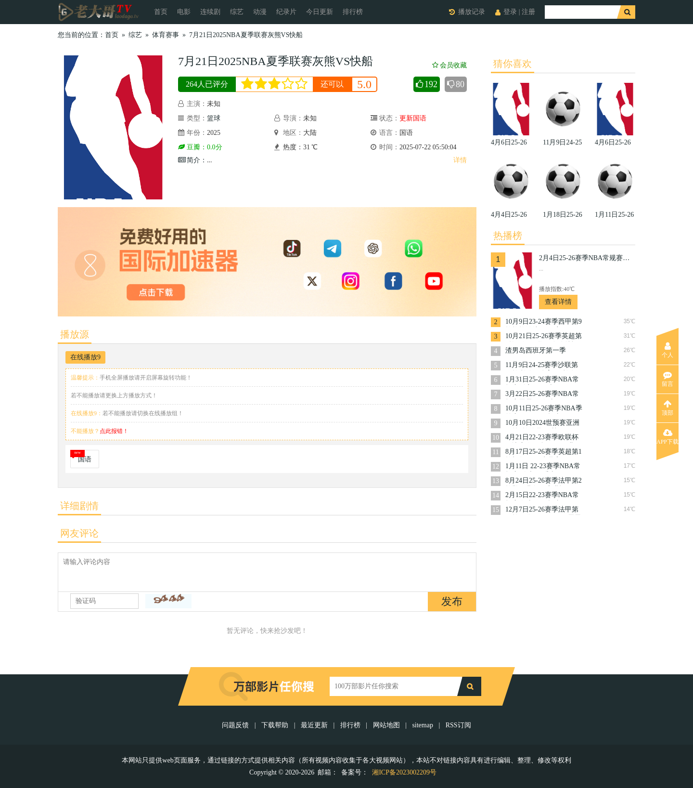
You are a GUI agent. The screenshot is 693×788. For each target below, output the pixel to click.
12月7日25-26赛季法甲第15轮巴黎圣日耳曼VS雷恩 (543, 510)
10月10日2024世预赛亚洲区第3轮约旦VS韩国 (542, 423)
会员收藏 (449, 65)
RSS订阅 (458, 725)
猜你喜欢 (512, 63)
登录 (510, 11)
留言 (667, 379)
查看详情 (558, 301)
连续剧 (210, 11)
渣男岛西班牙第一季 (535, 350)
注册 (528, 11)
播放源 (74, 334)
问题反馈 (236, 725)
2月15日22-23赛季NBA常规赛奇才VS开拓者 (542, 495)
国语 (84, 459)
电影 (184, 11)
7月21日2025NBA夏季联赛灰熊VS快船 (246, 35)
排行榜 (353, 11)
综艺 (237, 11)
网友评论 (79, 533)
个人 (667, 350)
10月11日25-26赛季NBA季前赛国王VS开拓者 (543, 409)
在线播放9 (85, 357)
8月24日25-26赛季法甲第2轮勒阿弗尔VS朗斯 (543, 481)
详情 (460, 160)
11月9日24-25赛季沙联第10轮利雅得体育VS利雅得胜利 (543, 365)
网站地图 (386, 725)
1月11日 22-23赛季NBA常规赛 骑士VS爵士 (542, 467)
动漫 (260, 11)
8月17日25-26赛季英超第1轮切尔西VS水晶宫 (543, 452)
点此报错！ (114, 431)
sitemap (422, 725)
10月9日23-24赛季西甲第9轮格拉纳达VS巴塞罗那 (543, 322)
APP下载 (667, 437)
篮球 (213, 118)
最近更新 (314, 725)
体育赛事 (165, 35)
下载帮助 (274, 725)
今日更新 (319, 11)
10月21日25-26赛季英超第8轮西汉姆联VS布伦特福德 (543, 336)
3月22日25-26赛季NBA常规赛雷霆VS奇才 (542, 394)
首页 (160, 11)
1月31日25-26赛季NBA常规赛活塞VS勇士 (542, 380)
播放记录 (471, 11)
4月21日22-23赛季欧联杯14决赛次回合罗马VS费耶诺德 (543, 438)
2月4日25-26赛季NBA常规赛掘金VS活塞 (587, 258)
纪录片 (286, 11)
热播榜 (507, 235)
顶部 (667, 408)
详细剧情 (79, 505)
